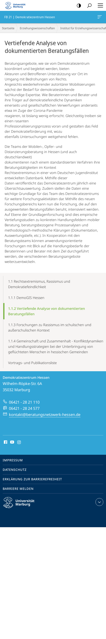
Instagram (19, 442)
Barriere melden (18, 489)
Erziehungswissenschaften (37, 28)
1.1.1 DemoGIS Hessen (26, 297)
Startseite (8, 28)
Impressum (13, 460)
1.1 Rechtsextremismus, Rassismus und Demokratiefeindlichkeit (39, 284)
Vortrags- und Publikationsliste (32, 362)
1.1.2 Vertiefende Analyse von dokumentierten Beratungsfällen (46, 311)
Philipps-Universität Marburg (22, 506)
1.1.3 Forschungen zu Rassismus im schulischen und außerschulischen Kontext (49, 327)
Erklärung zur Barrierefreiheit (32, 479)
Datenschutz (15, 470)
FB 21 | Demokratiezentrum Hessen (99, 17)
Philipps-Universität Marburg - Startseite (16, 5)
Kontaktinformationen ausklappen (99, 502)
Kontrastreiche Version (78, 6)
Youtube (11, 442)
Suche (88, 6)
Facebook (5, 442)
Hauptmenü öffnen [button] (99, 5)
